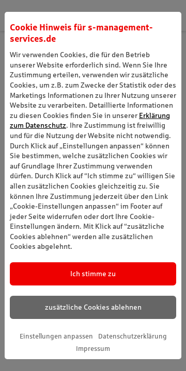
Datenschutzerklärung (132, 336)
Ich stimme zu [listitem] (93, 273)
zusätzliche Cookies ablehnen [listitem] (93, 307)
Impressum (93, 348)
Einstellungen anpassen (56, 336)
